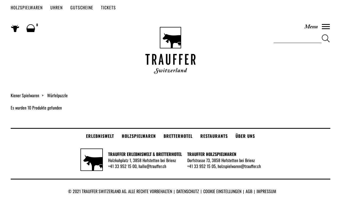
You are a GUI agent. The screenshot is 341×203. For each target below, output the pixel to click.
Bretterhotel (178, 136)
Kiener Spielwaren (25, 95)
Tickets (108, 7)
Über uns (245, 136)
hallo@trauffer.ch (152, 166)
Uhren (56, 7)
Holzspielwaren (27, 7)
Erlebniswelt (100, 136)
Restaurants (214, 136)
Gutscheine (81, 7)
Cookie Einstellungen (222, 191)
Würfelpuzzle (57, 95)
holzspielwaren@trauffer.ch (239, 166)
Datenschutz (187, 191)
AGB (249, 191)
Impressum (266, 191)
